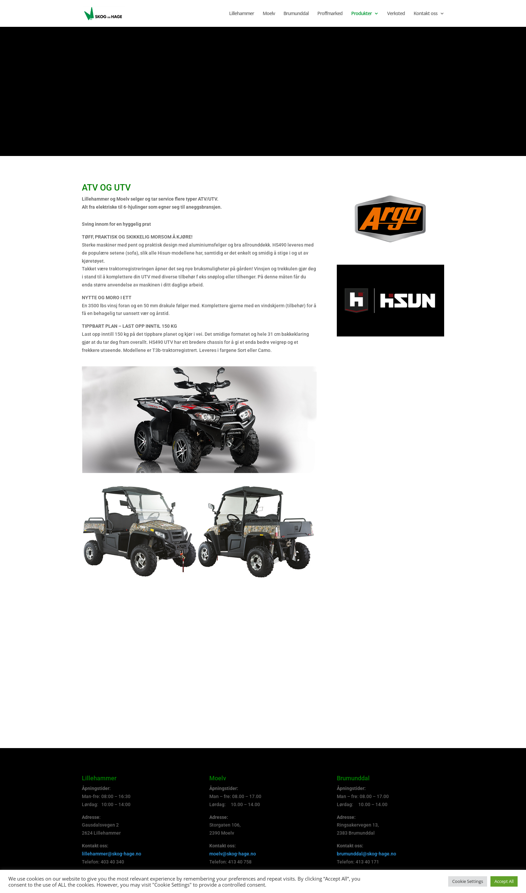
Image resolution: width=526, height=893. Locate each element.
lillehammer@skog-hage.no (111, 853)
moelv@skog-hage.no (232, 853)
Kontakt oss (425, 13)
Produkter (361, 13)
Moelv (269, 13)
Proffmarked (330, 13)
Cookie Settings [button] (467, 881)
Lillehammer (241, 13)
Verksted (396, 13)
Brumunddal (296, 13)
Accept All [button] (504, 881)
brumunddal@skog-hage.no (366, 853)
